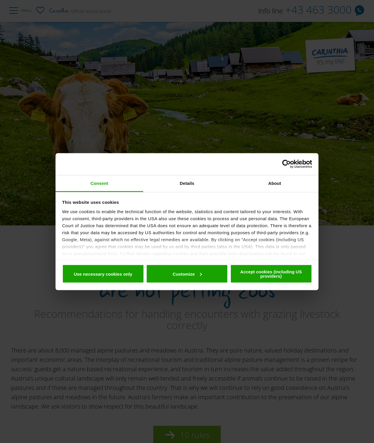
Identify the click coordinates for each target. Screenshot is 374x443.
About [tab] (274, 182)
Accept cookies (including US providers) (271, 274)
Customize (187, 273)
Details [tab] (187, 182)
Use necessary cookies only (103, 273)
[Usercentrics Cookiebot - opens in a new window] (286, 164)
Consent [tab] (99, 182)
